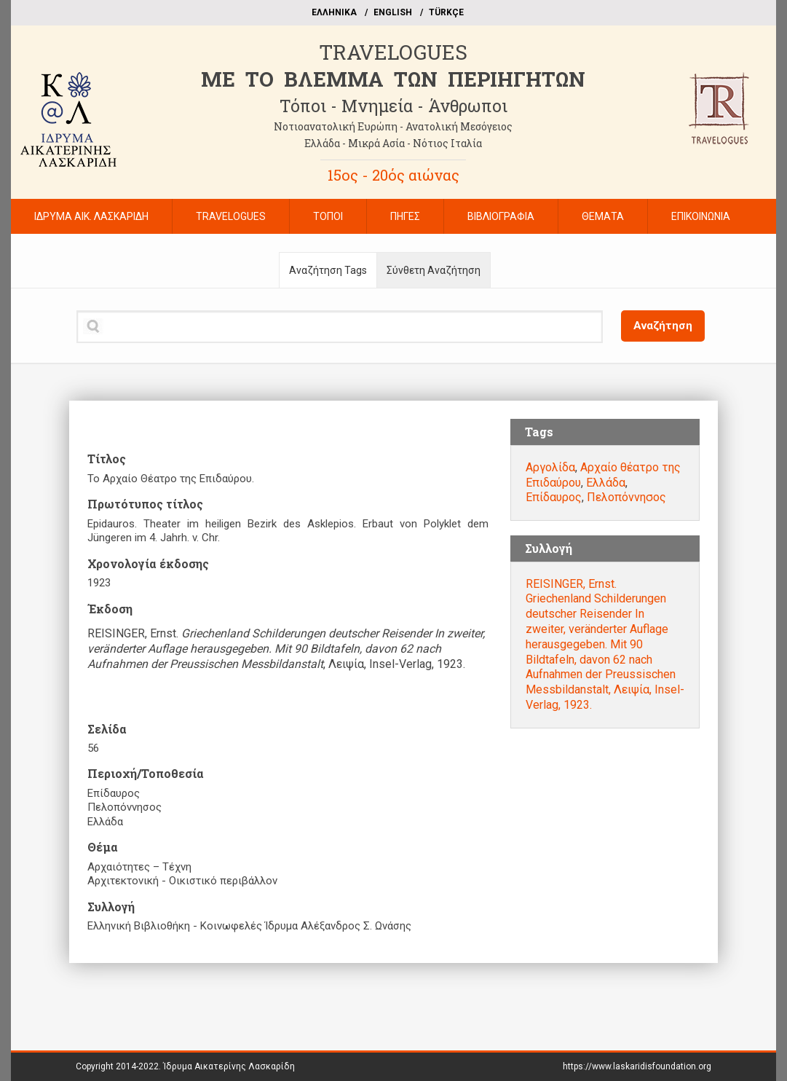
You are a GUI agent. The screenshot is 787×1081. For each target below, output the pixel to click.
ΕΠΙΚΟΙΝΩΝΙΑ (700, 216)
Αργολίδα (550, 467)
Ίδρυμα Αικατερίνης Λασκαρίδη (229, 1066)
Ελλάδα (605, 483)
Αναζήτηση (662, 325)
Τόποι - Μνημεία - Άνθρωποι (393, 106)
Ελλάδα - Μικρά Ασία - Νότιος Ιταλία (393, 143)
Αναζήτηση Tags (328, 270)
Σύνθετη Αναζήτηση (433, 270)
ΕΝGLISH (392, 12)
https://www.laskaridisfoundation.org (637, 1066)
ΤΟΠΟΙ (328, 216)
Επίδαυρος (554, 497)
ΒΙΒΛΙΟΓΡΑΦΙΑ (500, 216)
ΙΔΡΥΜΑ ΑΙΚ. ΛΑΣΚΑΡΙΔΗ (91, 216)
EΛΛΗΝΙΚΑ (334, 12)
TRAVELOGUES (393, 52)
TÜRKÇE (446, 12)
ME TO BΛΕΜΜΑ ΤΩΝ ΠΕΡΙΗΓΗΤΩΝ (393, 79)
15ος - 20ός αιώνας (393, 174)
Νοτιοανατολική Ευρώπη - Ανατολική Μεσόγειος (393, 126)
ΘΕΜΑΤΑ (603, 216)
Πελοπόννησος (626, 497)
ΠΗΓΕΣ (405, 216)
